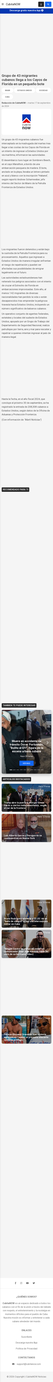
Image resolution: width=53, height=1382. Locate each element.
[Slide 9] (38, 769)
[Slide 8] (35, 769)
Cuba (7, 97)
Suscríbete (26, 1337)
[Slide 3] (18, 769)
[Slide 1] (11, 769)
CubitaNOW (13, 4)
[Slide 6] (28, 769)
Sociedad (43, 90)
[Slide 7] (31, 769)
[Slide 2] (14, 769)
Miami (7, 90)
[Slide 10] (42, 769)
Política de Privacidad (26, 1348)
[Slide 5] (24, 769)
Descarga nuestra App (26, 1342)
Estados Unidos (24, 90)
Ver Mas (26, 763)
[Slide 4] (21, 769)
